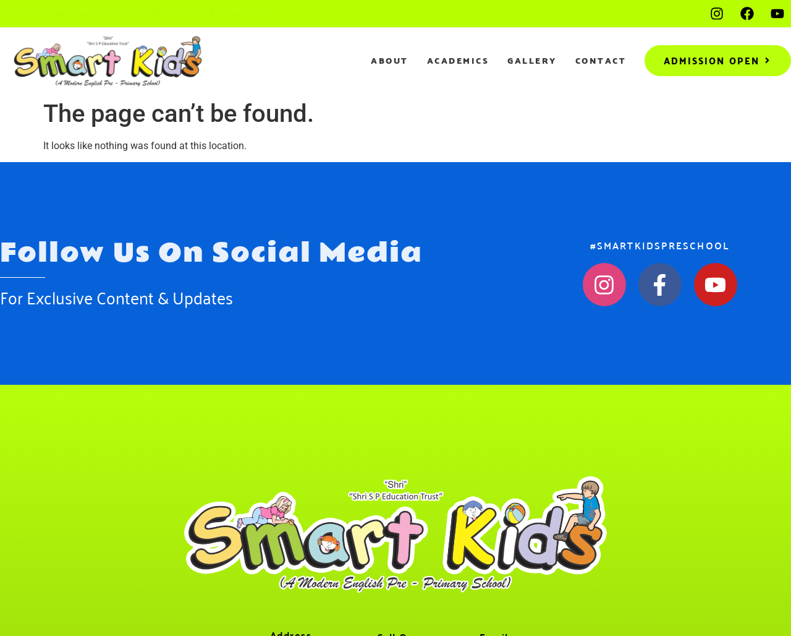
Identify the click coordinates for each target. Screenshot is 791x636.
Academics (458, 61)
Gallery (532, 61)
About (389, 61)
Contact (601, 61)
